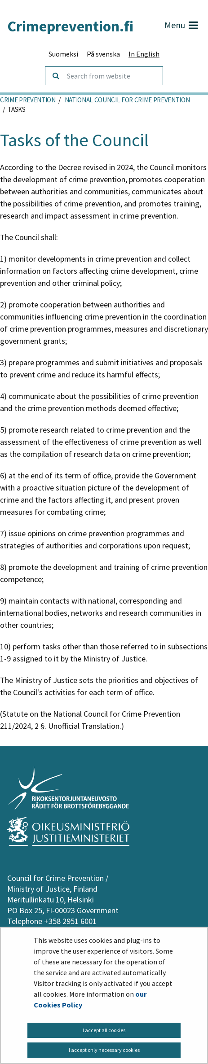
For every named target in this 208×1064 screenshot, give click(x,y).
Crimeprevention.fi (70, 26)
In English (143, 53)
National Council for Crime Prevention (126, 100)
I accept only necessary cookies (104, 1049)
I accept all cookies (104, 1030)
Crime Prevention (28, 100)
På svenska (103, 53)
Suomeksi (63, 53)
